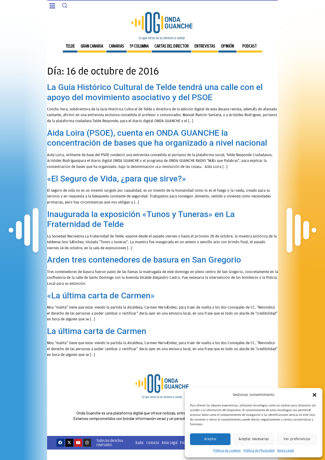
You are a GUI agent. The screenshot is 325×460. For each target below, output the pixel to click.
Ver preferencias (296, 439)
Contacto (152, 442)
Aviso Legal (285, 450)
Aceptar (210, 439)
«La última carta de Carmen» (101, 295)
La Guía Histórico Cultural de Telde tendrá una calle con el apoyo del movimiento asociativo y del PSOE (155, 92)
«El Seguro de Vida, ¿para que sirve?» (116, 179)
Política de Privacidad (258, 450)
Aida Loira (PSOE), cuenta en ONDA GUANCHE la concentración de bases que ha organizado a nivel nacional (157, 138)
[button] (314, 394)
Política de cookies (227, 450)
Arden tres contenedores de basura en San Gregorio (144, 260)
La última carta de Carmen (96, 331)
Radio (140, 442)
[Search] (64, 5)
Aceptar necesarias (253, 439)
